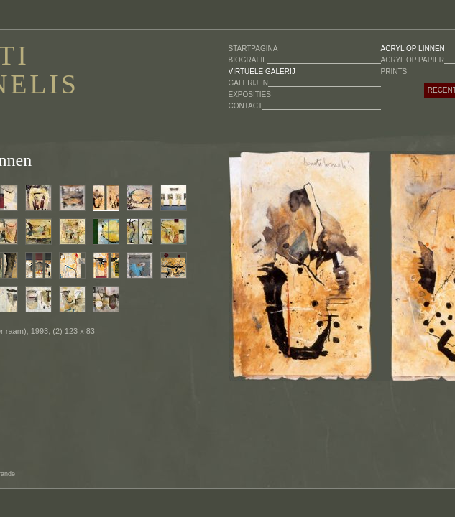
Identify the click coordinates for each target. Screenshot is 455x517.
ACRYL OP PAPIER (413, 60)
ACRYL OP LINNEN (413, 48)
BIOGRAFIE (248, 60)
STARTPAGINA (253, 48)
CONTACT (246, 106)
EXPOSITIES (250, 94)
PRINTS (394, 71)
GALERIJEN (249, 83)
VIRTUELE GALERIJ (262, 71)
